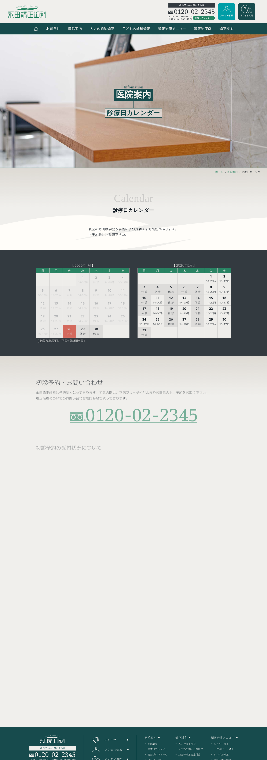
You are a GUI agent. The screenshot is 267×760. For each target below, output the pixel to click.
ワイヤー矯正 (221, 743)
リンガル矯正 (221, 754)
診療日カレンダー (158, 749)
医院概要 (153, 743)
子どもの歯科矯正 (136, 28)
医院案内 (75, 28)
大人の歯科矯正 (102, 28)
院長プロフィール (158, 754)
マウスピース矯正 (224, 749)
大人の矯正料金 (186, 743)
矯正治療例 (203, 28)
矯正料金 (226, 28)
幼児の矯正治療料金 (189, 754)
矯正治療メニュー (172, 28)
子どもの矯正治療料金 (190, 749)
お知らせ (53, 28)
